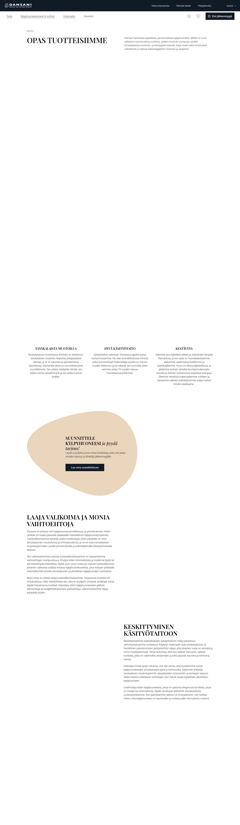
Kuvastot (89, 16)
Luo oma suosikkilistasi (85, 467)
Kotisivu (30, 31)
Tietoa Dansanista (160, 5)
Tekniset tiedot (183, 5)
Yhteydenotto (204, 5)
